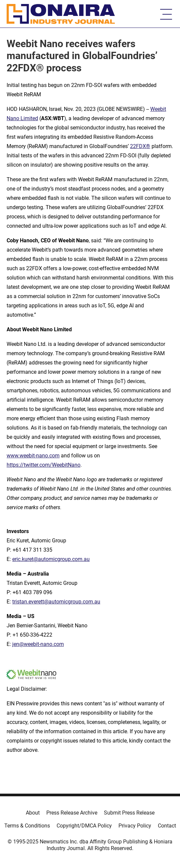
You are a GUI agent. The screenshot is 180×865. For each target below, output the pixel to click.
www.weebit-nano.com (33, 455)
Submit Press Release (129, 813)
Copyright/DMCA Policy (84, 826)
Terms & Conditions (27, 826)
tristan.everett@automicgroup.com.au (56, 601)
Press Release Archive (71, 813)
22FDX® (140, 146)
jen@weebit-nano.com (38, 644)
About (33, 813)
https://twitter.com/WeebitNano (43, 465)
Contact (167, 826)
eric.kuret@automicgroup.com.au (51, 559)
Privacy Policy (134, 826)
